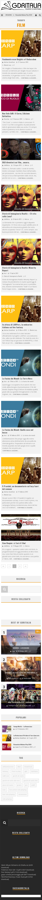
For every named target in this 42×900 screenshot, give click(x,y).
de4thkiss (7, 165)
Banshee (6, 119)
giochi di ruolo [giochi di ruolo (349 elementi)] (18, 776)
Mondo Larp (7, 65)
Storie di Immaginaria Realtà (13, 276)
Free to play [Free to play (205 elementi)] (16, 771)
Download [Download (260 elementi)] (28, 767)
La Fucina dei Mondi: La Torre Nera (17, 378)
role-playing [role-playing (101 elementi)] (7, 799)
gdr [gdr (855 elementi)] (26, 771)
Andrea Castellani (9, 62)
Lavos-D (17, 747)
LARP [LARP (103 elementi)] (33, 785)
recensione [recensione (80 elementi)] (22, 794)
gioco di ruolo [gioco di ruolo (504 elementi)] (8, 785)
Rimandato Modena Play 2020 (23, 15)
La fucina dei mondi (27, 381)
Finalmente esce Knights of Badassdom (19, 59)
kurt (5, 273)
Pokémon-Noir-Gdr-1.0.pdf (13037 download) (17, 870)
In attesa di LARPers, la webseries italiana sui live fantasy (17, 326)
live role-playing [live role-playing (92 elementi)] (9, 794)
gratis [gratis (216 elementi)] (19, 785)
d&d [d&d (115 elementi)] (19, 767)
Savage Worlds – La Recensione (22, 726)
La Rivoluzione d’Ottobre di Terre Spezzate (26, 735)
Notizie (28, 119)
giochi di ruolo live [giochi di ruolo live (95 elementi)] (31, 781)
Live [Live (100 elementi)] (4, 790)
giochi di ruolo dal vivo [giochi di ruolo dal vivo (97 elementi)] (11, 781)
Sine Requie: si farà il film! (14, 543)
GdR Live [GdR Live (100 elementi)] (6, 776)
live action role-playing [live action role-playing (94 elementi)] (17, 790)
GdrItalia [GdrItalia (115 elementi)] (34, 771)
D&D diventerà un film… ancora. (16, 162)
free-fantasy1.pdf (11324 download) (14, 872)
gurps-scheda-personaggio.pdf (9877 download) (18, 874)
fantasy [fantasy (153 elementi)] (5, 771)
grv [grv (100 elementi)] (26, 785)
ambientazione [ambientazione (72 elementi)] (8, 767)
